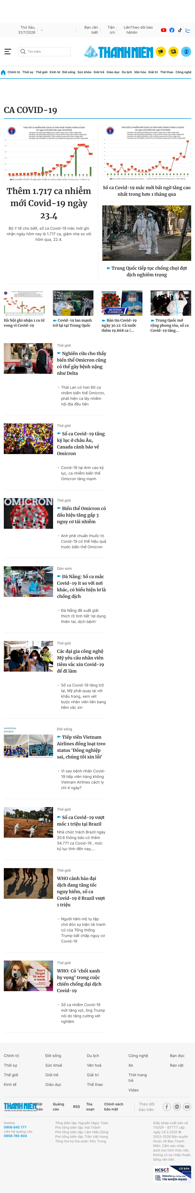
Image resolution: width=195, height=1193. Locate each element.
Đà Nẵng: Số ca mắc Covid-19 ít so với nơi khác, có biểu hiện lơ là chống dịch (81, 586)
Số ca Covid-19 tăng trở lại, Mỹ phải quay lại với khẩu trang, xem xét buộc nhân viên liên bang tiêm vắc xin (83, 696)
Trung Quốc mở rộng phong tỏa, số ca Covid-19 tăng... (170, 325)
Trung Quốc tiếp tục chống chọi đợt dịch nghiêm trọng (149, 271)
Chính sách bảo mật (113, 1106)
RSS (76, 1107)
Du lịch (127, 72)
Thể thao (166, 72)
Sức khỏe (84, 72)
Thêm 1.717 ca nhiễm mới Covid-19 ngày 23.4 (49, 203)
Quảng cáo (58, 1106)
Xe (130, 1065)
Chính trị (14, 72)
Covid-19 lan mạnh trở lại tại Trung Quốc (72, 323)
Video (133, 1090)
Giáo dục (113, 72)
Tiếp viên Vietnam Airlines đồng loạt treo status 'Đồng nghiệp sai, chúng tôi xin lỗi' (81, 747)
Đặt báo (39, 1106)
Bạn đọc (177, 1055)
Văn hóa (140, 72)
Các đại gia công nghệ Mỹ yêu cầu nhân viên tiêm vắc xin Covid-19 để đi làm (80, 661)
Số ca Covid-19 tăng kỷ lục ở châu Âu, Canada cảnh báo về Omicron (81, 443)
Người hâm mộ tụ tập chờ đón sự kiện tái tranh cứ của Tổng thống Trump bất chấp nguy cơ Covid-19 (83, 930)
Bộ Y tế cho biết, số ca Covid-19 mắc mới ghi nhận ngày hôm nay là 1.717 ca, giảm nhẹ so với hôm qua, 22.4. (49, 234)
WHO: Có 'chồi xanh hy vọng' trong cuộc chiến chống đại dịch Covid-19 (79, 980)
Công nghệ (183, 72)
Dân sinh (64, 568)
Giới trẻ (99, 72)
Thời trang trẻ (137, 1077)
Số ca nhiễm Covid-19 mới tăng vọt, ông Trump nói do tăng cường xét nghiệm (83, 1013)
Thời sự (28, 72)
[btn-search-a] (23, 51)
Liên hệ (127, 30)
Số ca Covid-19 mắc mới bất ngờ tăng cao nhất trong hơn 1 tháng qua (147, 191)
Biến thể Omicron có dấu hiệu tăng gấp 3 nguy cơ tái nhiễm (81, 515)
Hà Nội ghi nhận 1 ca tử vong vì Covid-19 (24, 323)
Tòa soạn (90, 1106)
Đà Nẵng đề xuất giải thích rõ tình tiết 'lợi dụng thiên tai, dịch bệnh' (83, 616)
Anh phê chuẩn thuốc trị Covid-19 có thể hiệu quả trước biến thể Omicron (83, 541)
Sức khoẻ (53, 1065)
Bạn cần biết (91, 30)
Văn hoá (94, 1065)
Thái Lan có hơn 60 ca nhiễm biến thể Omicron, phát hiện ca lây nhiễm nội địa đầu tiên (83, 395)
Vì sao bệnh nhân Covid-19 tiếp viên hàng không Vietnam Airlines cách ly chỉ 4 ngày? (83, 779)
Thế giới (41, 72)
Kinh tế (55, 72)
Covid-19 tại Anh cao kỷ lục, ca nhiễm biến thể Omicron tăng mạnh (82, 473)
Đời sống (68, 72)
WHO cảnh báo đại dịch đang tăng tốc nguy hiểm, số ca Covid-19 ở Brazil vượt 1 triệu (81, 892)
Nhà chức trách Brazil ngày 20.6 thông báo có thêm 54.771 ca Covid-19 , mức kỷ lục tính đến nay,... (81, 840)
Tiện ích (111, 30)
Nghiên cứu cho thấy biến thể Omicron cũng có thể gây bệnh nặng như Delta (81, 363)
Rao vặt (176, 1065)
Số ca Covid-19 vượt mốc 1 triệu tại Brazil (80, 821)
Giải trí (153, 72)
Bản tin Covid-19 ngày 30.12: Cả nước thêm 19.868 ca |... (119, 325)
